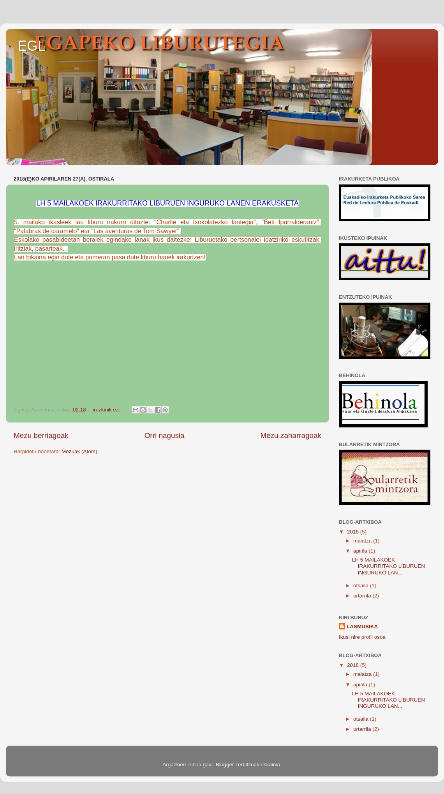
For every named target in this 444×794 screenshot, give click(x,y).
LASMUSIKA (362, 626)
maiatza (363, 541)
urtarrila (363, 596)
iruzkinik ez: (107, 410)
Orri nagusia (164, 435)
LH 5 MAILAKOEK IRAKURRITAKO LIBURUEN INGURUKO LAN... (388, 566)
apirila (361, 551)
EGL (32, 46)
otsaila (361, 585)
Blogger (225, 764)
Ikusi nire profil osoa (362, 637)
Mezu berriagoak (41, 435)
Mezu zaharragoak (291, 435)
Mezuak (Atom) (79, 451)
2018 (353, 532)
